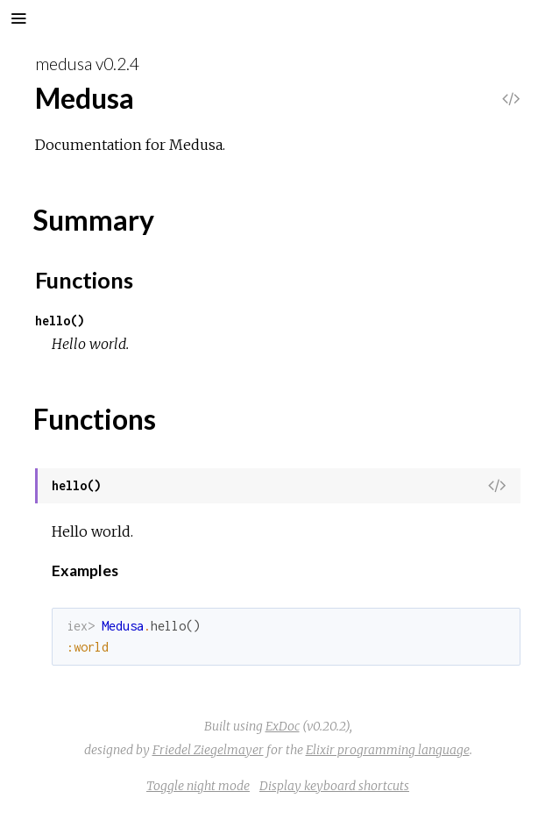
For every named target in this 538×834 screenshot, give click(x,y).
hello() (59, 320)
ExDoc (282, 726)
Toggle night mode (198, 786)
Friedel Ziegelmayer (208, 750)
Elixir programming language (388, 750)
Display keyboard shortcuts (334, 786)
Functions (84, 280)
